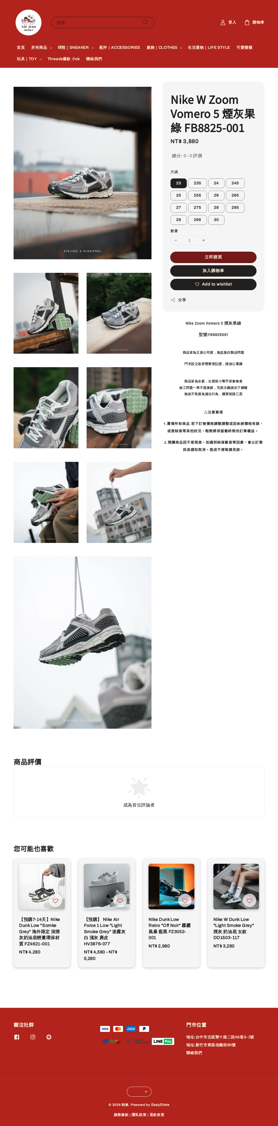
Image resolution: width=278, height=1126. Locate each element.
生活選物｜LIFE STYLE (209, 48)
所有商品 (39, 48)
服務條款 (121, 1115)
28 (216, 208)
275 (197, 208)
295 (197, 220)
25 (178, 195)
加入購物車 (213, 270)
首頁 (21, 48)
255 (197, 195)
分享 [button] (178, 300)
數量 (174, 231)
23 (178, 183)
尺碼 (174, 172)
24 (216, 183)
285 (235, 208)
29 (178, 220)
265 (235, 195)
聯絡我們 (94, 59)
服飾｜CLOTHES (162, 48)
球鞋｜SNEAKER (73, 48)
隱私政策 (139, 1115)
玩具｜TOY (27, 59)
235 (197, 183)
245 (235, 183)
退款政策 (157, 1115)
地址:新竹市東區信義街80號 (211, 1045)
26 (216, 195)
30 (216, 220)
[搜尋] (145, 22)
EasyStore (160, 1105)
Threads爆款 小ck (64, 59)
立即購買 (213, 257)
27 (178, 208)
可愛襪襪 (244, 48)
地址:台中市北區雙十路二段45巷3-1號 (220, 1037)
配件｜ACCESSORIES (119, 48)
